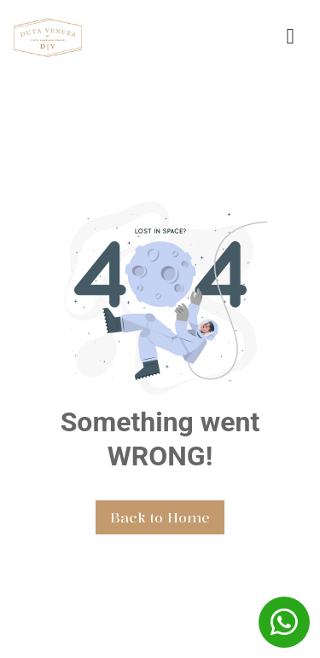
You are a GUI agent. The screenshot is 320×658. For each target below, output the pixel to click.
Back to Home (160, 517)
